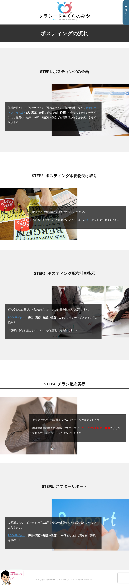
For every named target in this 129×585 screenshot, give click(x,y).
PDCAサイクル (16, 317)
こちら (88, 219)
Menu (126, 13)
